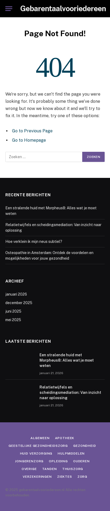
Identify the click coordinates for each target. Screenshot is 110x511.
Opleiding (58, 461)
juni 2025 (13, 311)
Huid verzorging (36, 453)
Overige (29, 469)
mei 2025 (13, 320)
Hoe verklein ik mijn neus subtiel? (33, 241)
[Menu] (8, 9)
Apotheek (64, 438)
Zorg (82, 477)
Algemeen (40, 438)
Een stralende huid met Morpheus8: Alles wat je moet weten (67, 360)
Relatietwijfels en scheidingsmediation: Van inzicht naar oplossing (70, 392)
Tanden (49, 469)
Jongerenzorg (29, 461)
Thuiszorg (72, 469)
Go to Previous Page (32, 130)
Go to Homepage (29, 140)
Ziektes (64, 477)
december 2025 (18, 303)
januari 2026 (16, 294)
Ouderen (81, 461)
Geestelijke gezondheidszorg (38, 446)
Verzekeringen (37, 477)
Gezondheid (84, 446)
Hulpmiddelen (71, 453)
